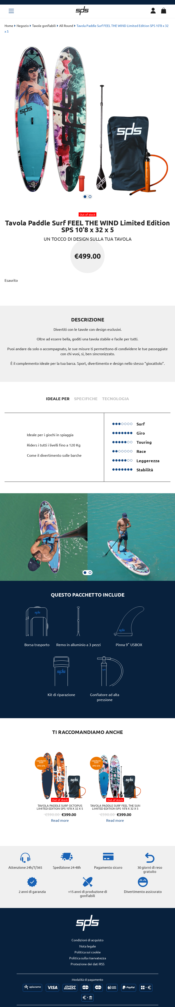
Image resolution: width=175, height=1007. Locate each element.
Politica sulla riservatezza (87, 963)
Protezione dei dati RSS (87, 969)
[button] (85, 196)
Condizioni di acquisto (87, 945)
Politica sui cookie (88, 957)
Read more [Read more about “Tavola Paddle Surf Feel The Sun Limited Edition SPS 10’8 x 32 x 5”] (115, 825)
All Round (66, 25)
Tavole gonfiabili (44, 25)
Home (9, 25)
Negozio (23, 25)
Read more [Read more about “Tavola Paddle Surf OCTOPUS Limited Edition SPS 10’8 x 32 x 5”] (60, 822)
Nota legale (87, 951)
